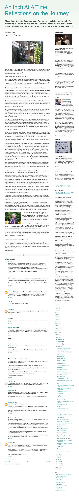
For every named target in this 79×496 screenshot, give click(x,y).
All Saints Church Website (61, 476)
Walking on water (60, 412)
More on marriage (61, 376)
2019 (57, 317)
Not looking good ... (61, 354)
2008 (57, 337)
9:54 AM (10, 413)
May (58, 457)
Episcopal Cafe (59, 481)
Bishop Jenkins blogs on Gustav (63, 348)
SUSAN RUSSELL (68, 99)
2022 (57, 312)
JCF (9, 277)
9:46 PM (10, 285)
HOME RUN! (60, 367)
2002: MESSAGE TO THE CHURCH (63, 474)
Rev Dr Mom (11, 344)
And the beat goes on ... (62, 424)
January (59, 464)
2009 (57, 336)
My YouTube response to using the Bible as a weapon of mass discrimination (65, 193)
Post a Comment (10, 459)
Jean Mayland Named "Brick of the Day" (65, 382)
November (59, 341)
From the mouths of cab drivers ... (64, 451)
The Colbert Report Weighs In (63, 350)
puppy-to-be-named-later (62, 404)
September (59, 344)
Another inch (59, 426)
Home (28, 461)
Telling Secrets (59, 487)
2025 (57, 307)
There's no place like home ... (63, 428)
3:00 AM (10, 305)
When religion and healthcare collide (64, 380)
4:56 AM (10, 314)
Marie (9, 309)
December (59, 339)
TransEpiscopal (59, 488)
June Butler (10, 381)
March (58, 461)
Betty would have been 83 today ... (64, 398)
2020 (57, 316)
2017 (57, 321)
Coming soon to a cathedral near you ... (65, 372)
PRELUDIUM (59, 484)
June (58, 455)
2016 (57, 323)
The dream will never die (62, 371)
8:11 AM (10, 352)
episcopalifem (11, 402)
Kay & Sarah (11, 390)
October (59, 343)
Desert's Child (59, 479)
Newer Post (7, 461)
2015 (57, 325)
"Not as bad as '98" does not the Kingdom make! (63, 436)
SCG (9, 261)
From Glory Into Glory (60, 482)
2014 (57, 327)
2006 (57, 469)
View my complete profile (60, 135)
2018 (57, 319)
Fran (9, 357)
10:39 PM (10, 297)
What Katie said (60, 417)
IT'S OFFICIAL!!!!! (61, 363)
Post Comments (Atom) (15, 463)
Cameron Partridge (12, 327)
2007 (57, 467)
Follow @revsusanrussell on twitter (63, 185)
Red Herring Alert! (61, 399)
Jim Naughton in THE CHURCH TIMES (65, 423)
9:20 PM (10, 456)
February (59, 463)
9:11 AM (10, 386)
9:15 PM (10, 272)
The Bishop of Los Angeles (62, 434)
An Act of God (60, 393)
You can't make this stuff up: (63, 419)
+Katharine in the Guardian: (63, 421)
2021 (57, 314)
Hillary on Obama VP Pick (62, 378)
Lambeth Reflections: (61, 432)
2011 (57, 332)
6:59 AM (10, 323)
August (59, 346)
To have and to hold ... (61, 383)
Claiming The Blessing (60, 477)
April (58, 459)
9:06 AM (10, 377)
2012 (57, 330)
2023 (57, 310)
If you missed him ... (61, 362)
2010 (57, 334)
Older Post (48, 461)
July (58, 454)
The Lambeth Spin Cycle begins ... (64, 438)
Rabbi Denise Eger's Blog (61, 485)
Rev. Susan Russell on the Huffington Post (65, 186)
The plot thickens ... (61, 356)
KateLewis (10, 290)
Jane (9, 301)
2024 (57, 308)
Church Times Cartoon (62, 430)
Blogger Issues (60, 446)
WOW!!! (58, 406)
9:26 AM (10, 398)
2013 (57, 328)
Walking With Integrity (60, 490)
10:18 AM (10, 438)
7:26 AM (10, 340)
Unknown (10, 442)
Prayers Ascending (61, 358)
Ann (9, 318)
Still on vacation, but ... (62, 369)
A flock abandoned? (61, 450)
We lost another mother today (63, 365)
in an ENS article (29, 221)
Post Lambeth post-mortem (62, 408)
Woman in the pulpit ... (61, 360)
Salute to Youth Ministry (62, 391)
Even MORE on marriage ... (63, 374)
